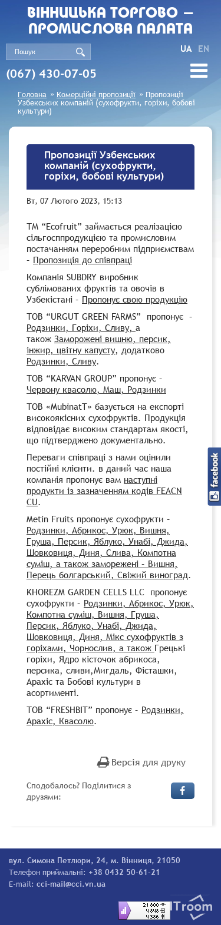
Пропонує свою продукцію (134, 299)
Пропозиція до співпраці (82, 260)
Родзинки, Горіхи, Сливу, (81, 327)
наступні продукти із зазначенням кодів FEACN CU (104, 490)
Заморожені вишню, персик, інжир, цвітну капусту (99, 344)
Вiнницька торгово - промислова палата (110, 21)
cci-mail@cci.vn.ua (71, 883)
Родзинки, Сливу (61, 361)
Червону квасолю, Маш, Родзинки (96, 389)
